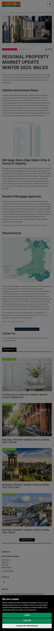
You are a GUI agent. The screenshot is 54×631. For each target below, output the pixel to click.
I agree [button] (27, 615)
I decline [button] (27, 620)
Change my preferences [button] (27, 626)
